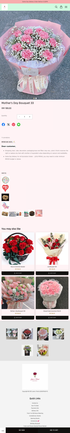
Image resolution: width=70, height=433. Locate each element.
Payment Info (35, 408)
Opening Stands (35, 418)
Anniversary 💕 (35, 421)
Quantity (4, 116)
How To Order (35, 406)
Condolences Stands (35, 416)
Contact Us (35, 403)
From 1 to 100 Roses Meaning (35, 413)
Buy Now (22, 430)
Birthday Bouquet (35, 423)
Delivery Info (35, 411)
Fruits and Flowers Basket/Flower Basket (35, 426)
